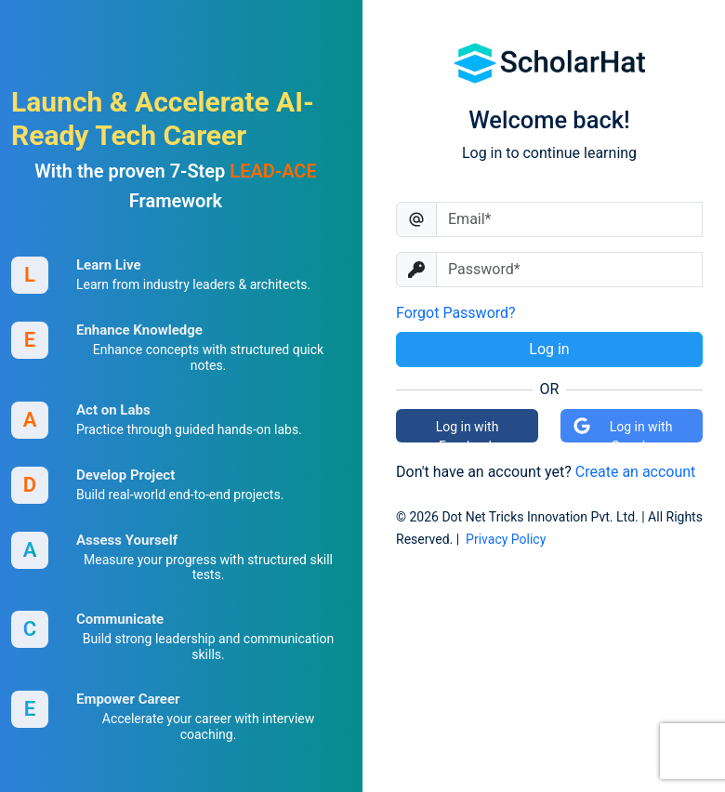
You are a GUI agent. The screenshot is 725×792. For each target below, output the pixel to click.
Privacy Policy (506, 539)
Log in (549, 349)
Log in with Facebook (467, 430)
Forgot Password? (456, 313)
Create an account (635, 472)
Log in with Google (622, 429)
